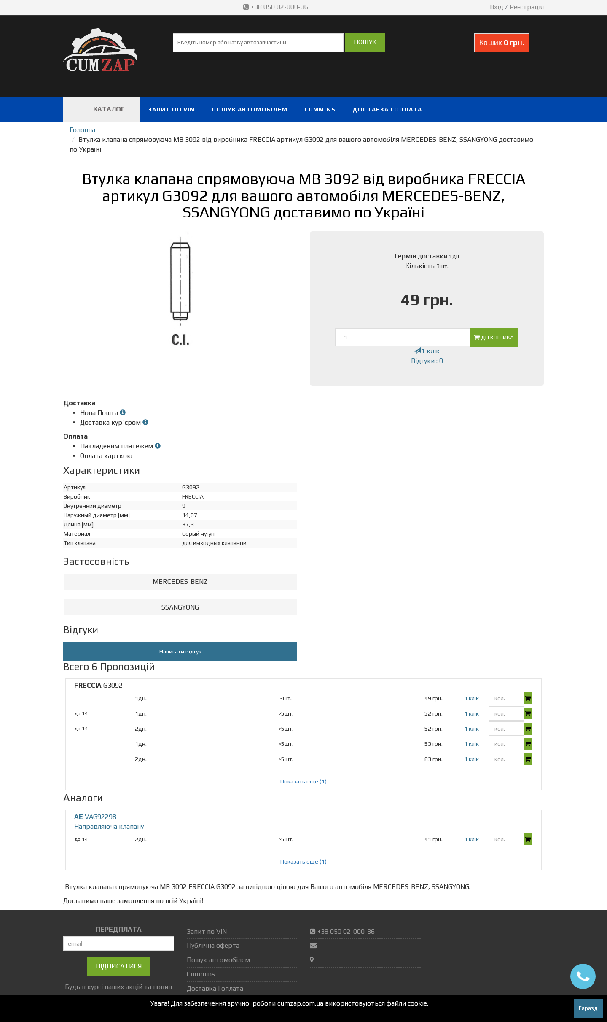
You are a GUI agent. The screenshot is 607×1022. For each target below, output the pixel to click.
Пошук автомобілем (249, 109)
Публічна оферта (213, 945)
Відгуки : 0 (427, 361)
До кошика (494, 337)
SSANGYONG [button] (180, 607)
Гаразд (588, 1008)
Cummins (320, 109)
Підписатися (119, 966)
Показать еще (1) (303, 781)
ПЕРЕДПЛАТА (119, 929)
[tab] (180, 582)
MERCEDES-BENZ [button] (180, 581)
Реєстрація (527, 7)
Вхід (496, 7)
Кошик (501, 42)
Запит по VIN (171, 109)
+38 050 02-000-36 (276, 7)
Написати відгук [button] (180, 651)
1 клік (427, 351)
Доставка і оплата (387, 109)
